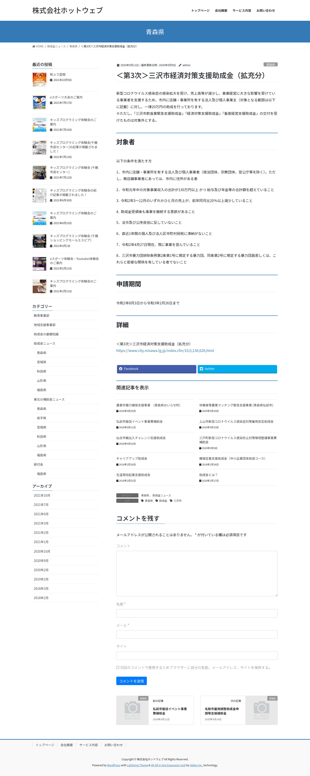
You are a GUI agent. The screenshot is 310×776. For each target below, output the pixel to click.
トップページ (45, 745)
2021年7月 (41, 504)
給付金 (38, 464)
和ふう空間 (57, 74)
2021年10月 (42, 495)
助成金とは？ (208, 475)
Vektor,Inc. (196, 765)
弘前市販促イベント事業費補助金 (139, 421)
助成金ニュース (162, 495)
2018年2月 (41, 597)
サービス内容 (88, 745)
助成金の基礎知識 (46, 334)
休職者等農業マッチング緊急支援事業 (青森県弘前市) (236, 405)
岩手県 (41, 418)
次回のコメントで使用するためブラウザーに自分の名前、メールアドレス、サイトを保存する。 (196, 667)
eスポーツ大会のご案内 (66, 97)
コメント (123, 545)
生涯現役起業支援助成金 (133, 475)
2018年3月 (41, 588)
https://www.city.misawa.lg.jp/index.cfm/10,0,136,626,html (165, 350)
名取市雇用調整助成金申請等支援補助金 (222, 711)
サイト (121, 646)
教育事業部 (41, 315)
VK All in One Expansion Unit (168, 765)
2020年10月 (42, 551)
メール (122, 625)
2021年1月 (41, 542)
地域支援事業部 (44, 325)
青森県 (270, 64)
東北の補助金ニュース (49, 399)
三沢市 (178, 500)
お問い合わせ (113, 745)
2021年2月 (41, 532)
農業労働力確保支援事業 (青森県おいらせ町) (148, 405)
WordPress (114, 765)
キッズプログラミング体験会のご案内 (73, 121)
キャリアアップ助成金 (131, 458)
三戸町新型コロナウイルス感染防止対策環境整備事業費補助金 (238, 440)
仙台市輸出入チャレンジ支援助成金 (141, 438)
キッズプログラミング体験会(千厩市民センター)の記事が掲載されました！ (74, 146)
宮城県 (41, 362)
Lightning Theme (137, 765)
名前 (121, 604)
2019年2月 (41, 579)
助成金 (163, 500)
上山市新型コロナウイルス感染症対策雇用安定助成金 (236, 421)
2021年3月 (41, 523)
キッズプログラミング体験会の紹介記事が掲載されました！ (73, 192)
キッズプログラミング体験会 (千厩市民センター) (74, 169)
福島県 (41, 390)
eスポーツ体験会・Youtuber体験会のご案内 (74, 260)
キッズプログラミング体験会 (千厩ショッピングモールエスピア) (74, 238)
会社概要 (67, 745)
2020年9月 (41, 560)
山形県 (41, 380)
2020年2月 (41, 570)
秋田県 (41, 371)
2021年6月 (41, 514)
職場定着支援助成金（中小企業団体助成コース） (233, 458)
